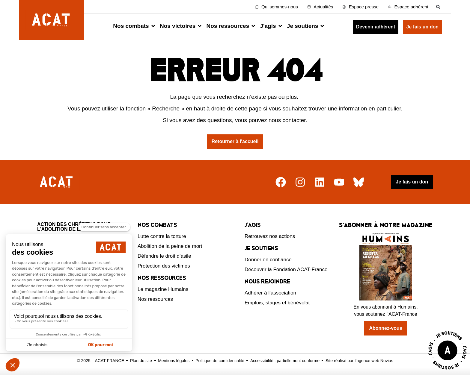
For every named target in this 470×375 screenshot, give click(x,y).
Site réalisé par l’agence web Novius (359, 360)
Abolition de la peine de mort (170, 246)
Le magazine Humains (163, 289)
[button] (438, 6)
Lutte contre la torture (162, 236)
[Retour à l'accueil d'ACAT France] (51, 20)
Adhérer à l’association (270, 293)
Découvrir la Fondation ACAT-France (286, 269)
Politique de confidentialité (219, 360)
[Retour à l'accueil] (57, 182)
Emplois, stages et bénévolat (277, 303)
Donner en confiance (268, 259)
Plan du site (141, 360)
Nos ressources (155, 299)
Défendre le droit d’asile (164, 256)
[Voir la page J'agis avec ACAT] (447, 371)
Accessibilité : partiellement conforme (285, 360)
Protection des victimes (164, 266)
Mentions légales (173, 360)
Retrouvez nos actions (270, 236)
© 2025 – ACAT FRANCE (100, 360)
